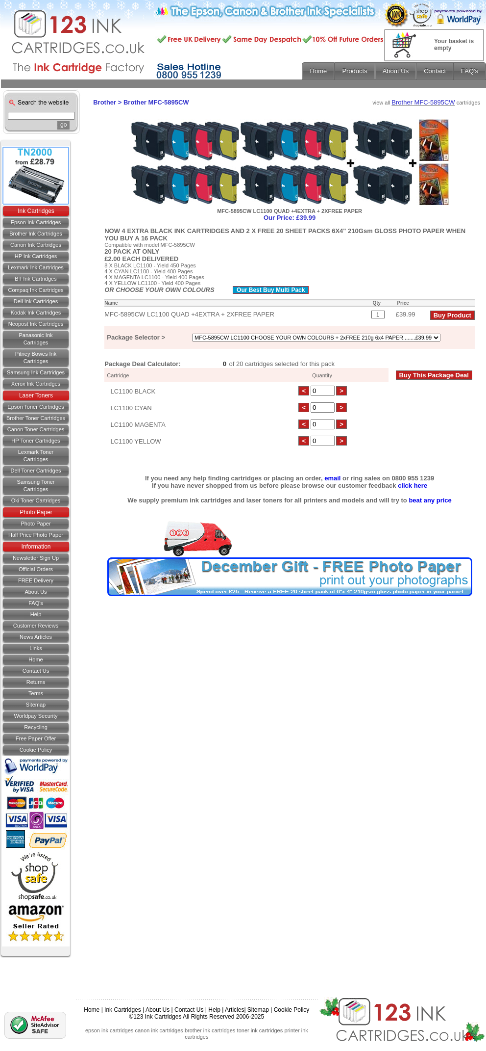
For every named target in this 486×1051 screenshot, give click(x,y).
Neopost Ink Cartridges (36, 324)
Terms (35, 693)
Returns (36, 682)
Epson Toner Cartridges (35, 407)
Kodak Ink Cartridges (36, 312)
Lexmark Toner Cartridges (36, 455)
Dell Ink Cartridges (36, 301)
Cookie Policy (36, 750)
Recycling (36, 727)
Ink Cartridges (36, 211)
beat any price (430, 500)
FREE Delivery (35, 580)
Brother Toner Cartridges (35, 418)
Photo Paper (36, 512)
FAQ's (35, 603)
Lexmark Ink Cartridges (36, 267)
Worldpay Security (35, 716)
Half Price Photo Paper (35, 535)
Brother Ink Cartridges (35, 233)
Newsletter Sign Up (36, 558)
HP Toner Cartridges (35, 441)
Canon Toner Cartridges (36, 429)
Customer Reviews (35, 626)
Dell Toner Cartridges (35, 470)
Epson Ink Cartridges (36, 222)
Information (35, 546)
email (332, 478)
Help (36, 614)
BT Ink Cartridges (35, 279)
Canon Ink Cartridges (35, 245)
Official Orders (36, 569)
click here (412, 485)
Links (35, 648)
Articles (234, 1009)
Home (35, 659)
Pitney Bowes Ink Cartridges (35, 357)
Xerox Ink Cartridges (35, 384)
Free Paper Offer (36, 738)
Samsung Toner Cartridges (36, 485)
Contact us (36, 671)
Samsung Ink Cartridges (36, 372)
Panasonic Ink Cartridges (35, 338)
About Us (35, 592)
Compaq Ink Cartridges (35, 290)
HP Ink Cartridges (36, 256)
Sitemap (36, 705)
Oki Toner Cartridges (36, 500)
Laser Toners (36, 395)
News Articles (36, 637)
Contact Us (188, 1009)
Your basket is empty (454, 45)
